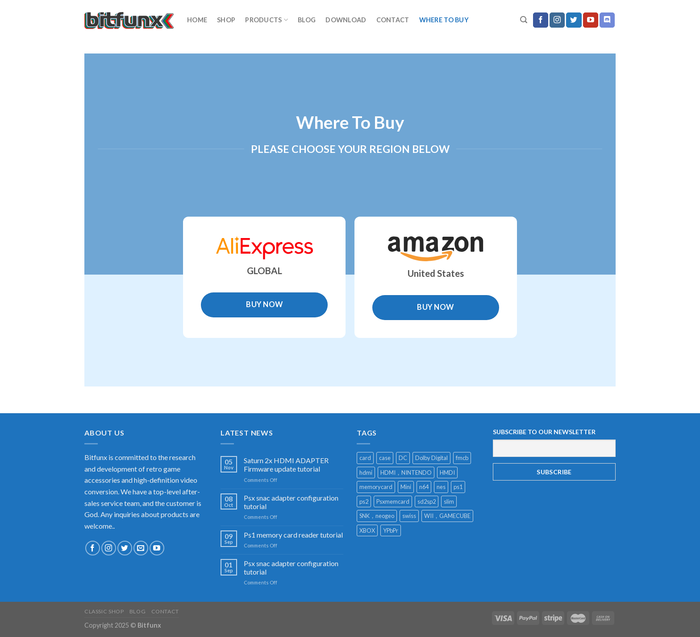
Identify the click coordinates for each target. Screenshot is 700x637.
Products (266, 20)
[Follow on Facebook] (540, 20)
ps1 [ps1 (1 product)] (458, 486)
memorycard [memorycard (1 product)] (375, 486)
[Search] (523, 20)
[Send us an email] (140, 548)
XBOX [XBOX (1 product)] (367, 530)
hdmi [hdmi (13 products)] (365, 472)
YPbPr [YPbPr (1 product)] (390, 530)
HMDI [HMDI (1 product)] (447, 472)
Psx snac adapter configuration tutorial (291, 501)
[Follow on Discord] (607, 20)
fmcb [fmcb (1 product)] (462, 457)
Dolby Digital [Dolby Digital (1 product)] (431, 457)
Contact (392, 20)
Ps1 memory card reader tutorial (293, 534)
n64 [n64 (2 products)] (424, 486)
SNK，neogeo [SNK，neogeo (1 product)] (376, 515)
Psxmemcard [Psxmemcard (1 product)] (392, 501)
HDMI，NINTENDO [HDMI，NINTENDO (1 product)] (406, 472)
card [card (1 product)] (365, 457)
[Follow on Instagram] (557, 20)
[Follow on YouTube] (590, 20)
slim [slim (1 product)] (449, 501)
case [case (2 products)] (385, 457)
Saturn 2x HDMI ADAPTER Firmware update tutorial (286, 464)
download (345, 20)
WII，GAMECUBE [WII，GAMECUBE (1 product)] (447, 515)
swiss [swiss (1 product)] (409, 515)
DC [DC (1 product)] (403, 457)
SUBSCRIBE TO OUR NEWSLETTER (544, 432)
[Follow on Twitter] (573, 20)
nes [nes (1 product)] (441, 486)
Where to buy (444, 20)
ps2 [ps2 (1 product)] (363, 501)
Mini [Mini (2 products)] (405, 486)
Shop (226, 20)
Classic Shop (104, 611)
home (197, 20)
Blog (307, 20)
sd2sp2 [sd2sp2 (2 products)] (426, 501)
